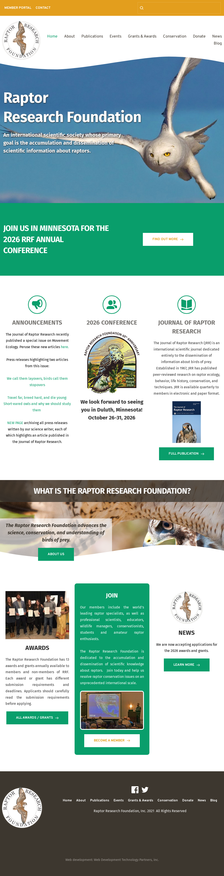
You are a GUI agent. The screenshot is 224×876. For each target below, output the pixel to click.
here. (65, 347)
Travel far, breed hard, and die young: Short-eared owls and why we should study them (38, 404)
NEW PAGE (15, 423)
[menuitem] (17, 8)
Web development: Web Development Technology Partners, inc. (112, 860)
